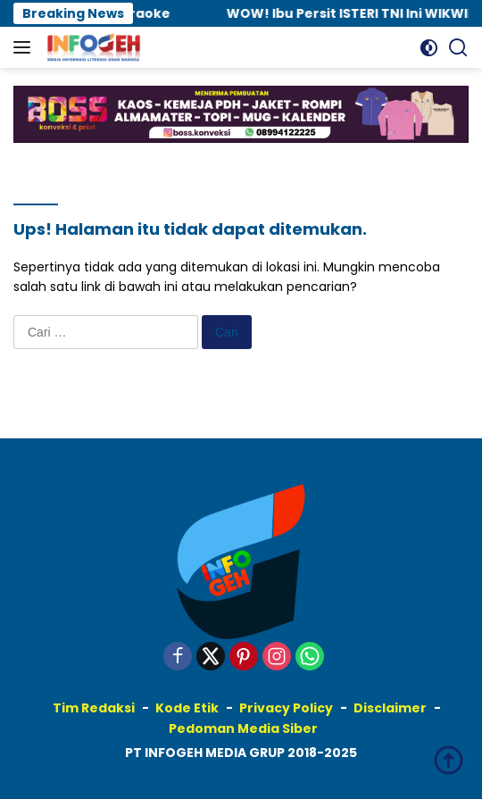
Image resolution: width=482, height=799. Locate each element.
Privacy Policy (286, 708)
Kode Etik (187, 708)
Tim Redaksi (94, 708)
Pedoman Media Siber (243, 728)
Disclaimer (390, 708)
